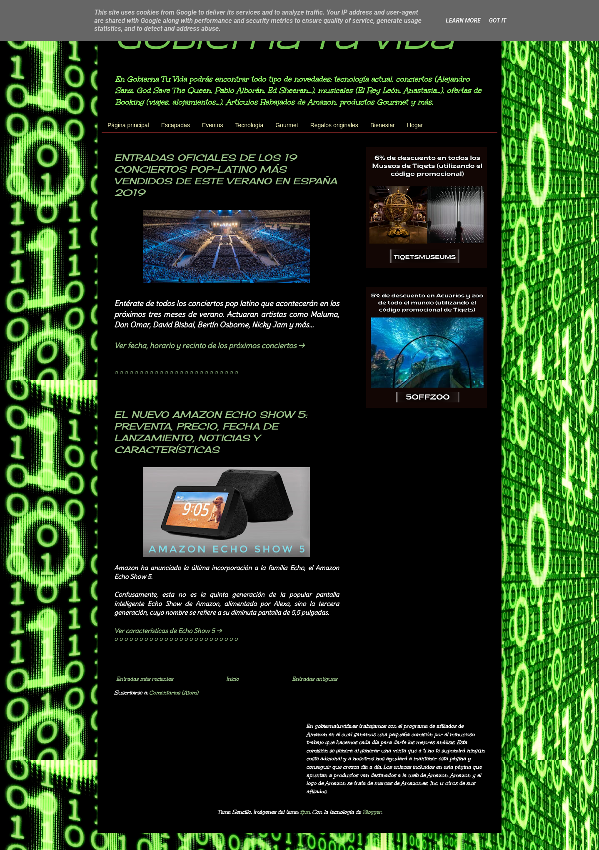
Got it (498, 20)
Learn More (463, 20)
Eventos (212, 125)
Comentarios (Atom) (173, 692)
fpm (304, 812)
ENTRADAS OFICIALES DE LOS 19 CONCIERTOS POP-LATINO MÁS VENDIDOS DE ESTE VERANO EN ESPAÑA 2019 (225, 175)
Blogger (371, 812)
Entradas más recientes (144, 679)
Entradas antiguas (314, 679)
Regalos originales (334, 125)
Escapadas (175, 125)
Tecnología (249, 125)
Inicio (232, 679)
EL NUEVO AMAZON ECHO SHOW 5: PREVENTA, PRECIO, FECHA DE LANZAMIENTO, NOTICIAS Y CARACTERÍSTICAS (210, 432)
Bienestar (382, 125)
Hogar (415, 125)
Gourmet (286, 125)
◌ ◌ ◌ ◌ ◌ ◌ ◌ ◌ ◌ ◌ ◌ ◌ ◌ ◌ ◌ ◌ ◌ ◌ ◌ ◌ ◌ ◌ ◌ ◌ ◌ (175, 372)
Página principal (128, 125)
